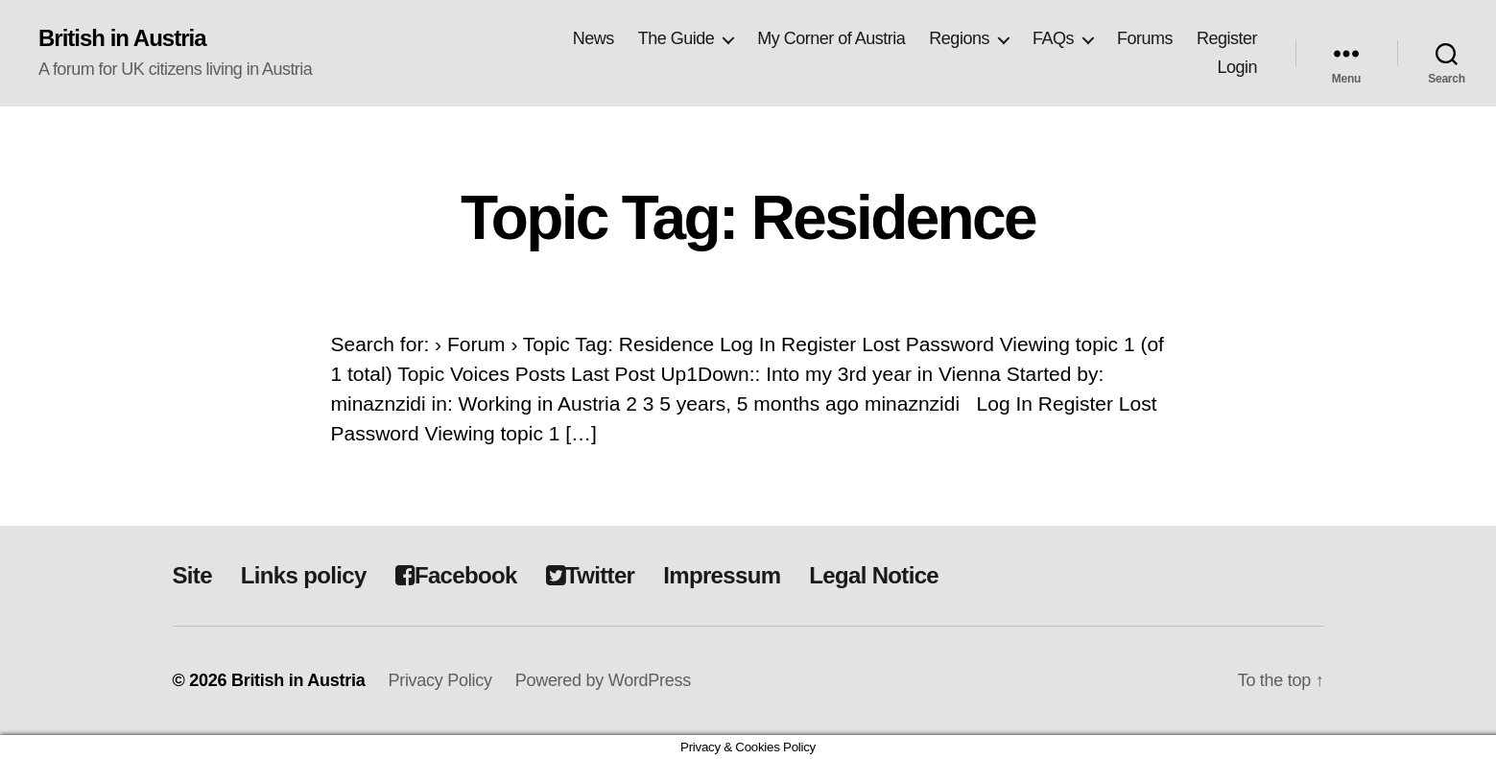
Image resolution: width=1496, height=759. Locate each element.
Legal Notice (873, 575)
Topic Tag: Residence (748, 217)
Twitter (590, 575)
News (593, 38)
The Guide (676, 38)
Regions (959, 38)
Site (192, 575)
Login (1237, 67)
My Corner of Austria (831, 38)
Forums (1145, 38)
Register (1227, 38)
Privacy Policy (439, 680)
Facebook (456, 575)
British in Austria (122, 38)
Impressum (721, 575)
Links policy (304, 575)
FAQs (1053, 38)
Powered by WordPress (603, 680)
